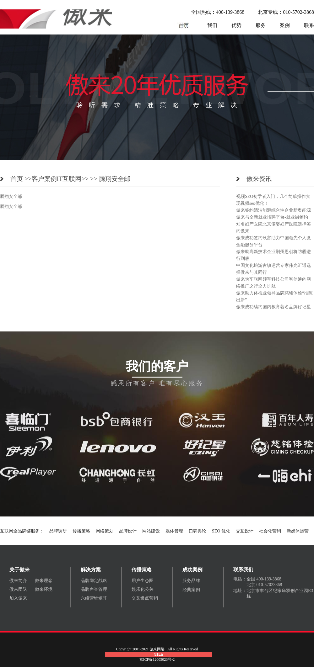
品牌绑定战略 (94, 580)
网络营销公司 (183, 25)
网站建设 (151, 531)
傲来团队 (18, 589)
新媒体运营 (298, 531)
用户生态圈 (143, 580)
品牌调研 (58, 531)
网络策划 (104, 531)
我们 (212, 25)
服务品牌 (191, 580)
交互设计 (244, 531)
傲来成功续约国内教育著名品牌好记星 (273, 306)
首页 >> (21, 178)
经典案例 (191, 589)
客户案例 (44, 178)
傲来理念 (43, 580)
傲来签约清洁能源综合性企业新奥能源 (273, 210)
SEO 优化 (221, 531)
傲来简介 (18, 580)
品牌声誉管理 (94, 589)
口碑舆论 (197, 531)
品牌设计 (128, 531)
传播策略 (81, 531)
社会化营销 (270, 531)
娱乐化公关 (143, 589)
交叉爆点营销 (145, 598)
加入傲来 (18, 598)
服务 (261, 25)
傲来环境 (43, 589)
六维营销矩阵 (94, 598)
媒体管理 (174, 531)
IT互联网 (69, 178)
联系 (309, 25)
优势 (236, 25)
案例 (285, 25)
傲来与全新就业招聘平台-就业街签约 (272, 217)
